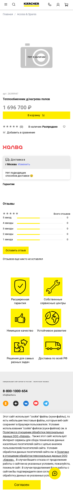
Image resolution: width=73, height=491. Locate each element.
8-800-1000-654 (15, 391)
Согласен (21, 485)
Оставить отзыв (16, 250)
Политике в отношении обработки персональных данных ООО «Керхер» (36, 455)
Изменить (24, 164)
